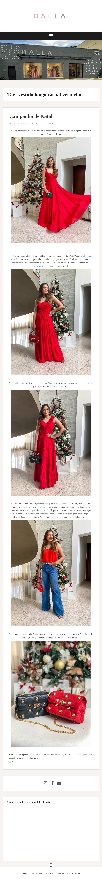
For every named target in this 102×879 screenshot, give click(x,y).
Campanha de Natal (30, 116)
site (75, 510)
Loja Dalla (39, 123)
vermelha (46, 510)
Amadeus (65, 873)
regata (33, 510)
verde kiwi (38, 266)
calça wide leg (58, 517)
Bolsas (87, 634)
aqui (52, 266)
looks (51, 123)
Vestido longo (18, 383)
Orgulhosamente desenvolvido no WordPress (38, 873)
